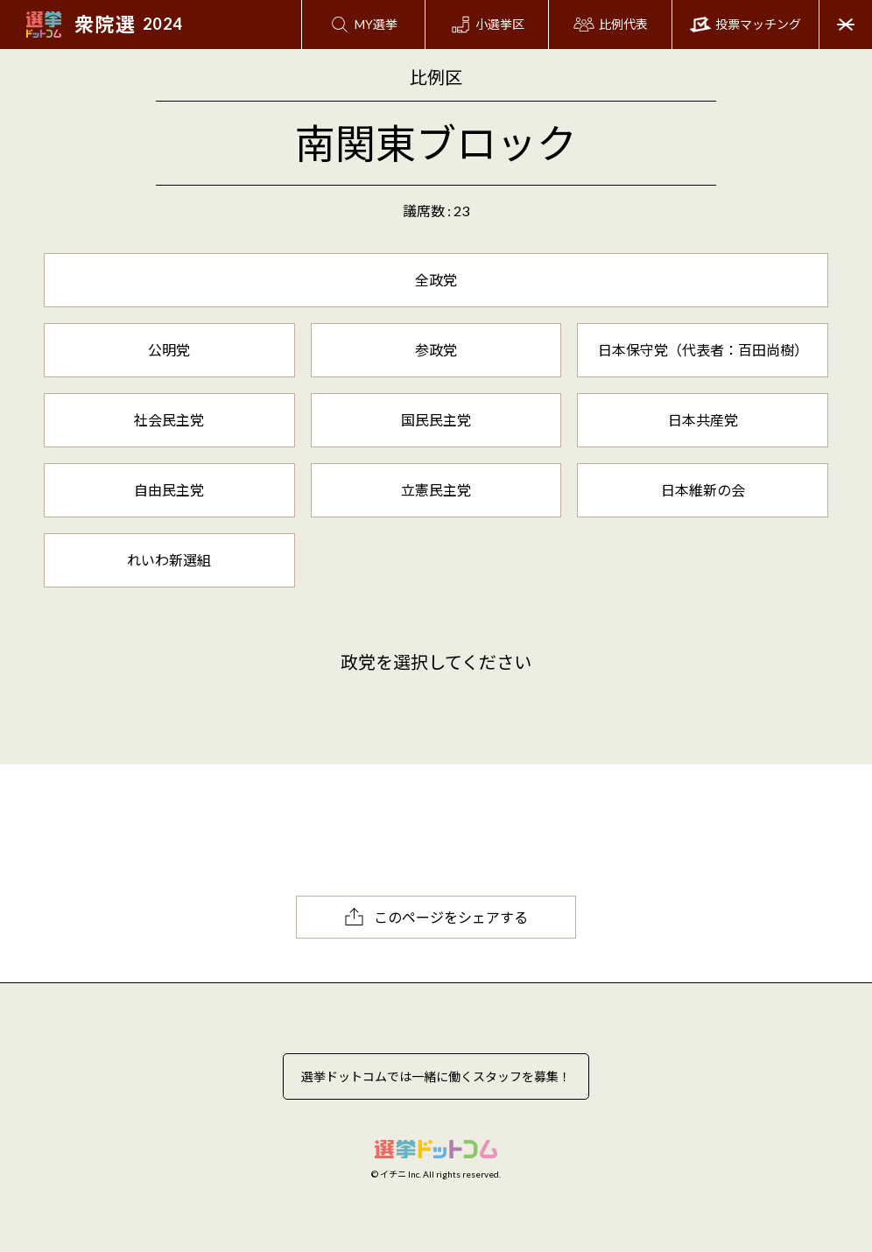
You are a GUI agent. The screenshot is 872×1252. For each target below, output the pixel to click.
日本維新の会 (703, 490)
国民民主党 (436, 419)
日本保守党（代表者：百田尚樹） (703, 349)
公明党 (169, 349)
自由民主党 (169, 490)
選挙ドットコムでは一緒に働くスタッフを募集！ (436, 1076)
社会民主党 (169, 419)
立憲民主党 (436, 490)
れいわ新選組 (169, 560)
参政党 (436, 349)
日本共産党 (703, 419)
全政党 (436, 279)
